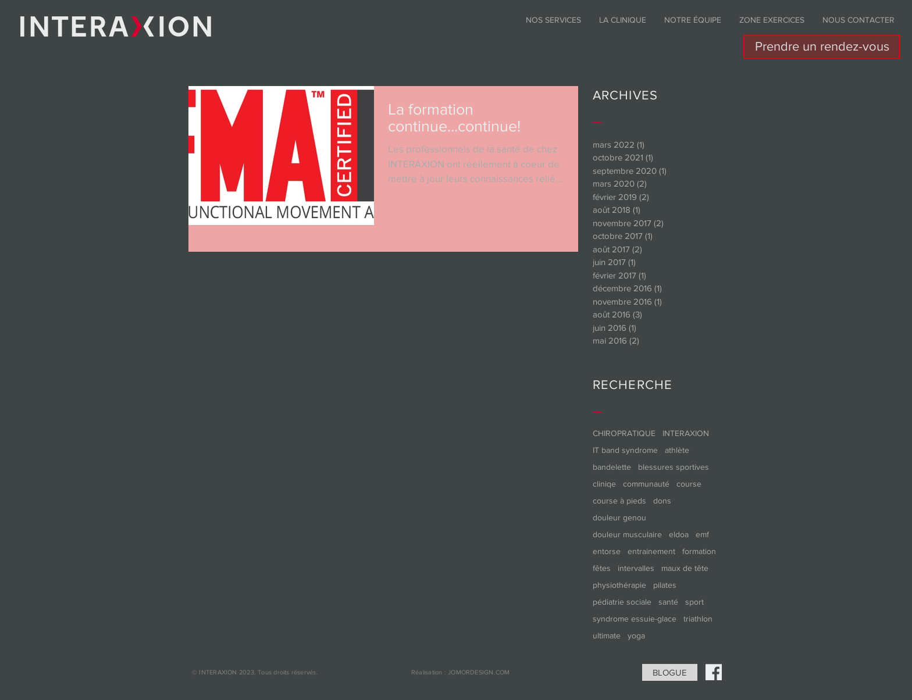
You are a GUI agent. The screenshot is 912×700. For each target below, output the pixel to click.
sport (694, 601)
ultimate (607, 635)
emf (702, 534)
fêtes (602, 568)
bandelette (612, 467)
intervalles (636, 568)
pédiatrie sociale (622, 601)
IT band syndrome (625, 450)
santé (668, 601)
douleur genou (619, 517)
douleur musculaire (627, 534)
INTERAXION (685, 433)
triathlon (697, 618)
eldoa (679, 534)
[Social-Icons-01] (714, 672)
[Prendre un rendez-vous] (821, 47)
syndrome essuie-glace (634, 618)
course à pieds (619, 500)
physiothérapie (619, 585)
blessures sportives (673, 467)
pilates (664, 585)
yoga (636, 635)
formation (699, 551)
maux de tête (684, 568)
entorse (607, 551)
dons (662, 500)
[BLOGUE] (669, 672)
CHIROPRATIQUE (624, 433)
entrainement (651, 551)
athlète (677, 450)
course (688, 483)
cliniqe (604, 483)
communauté (646, 483)
